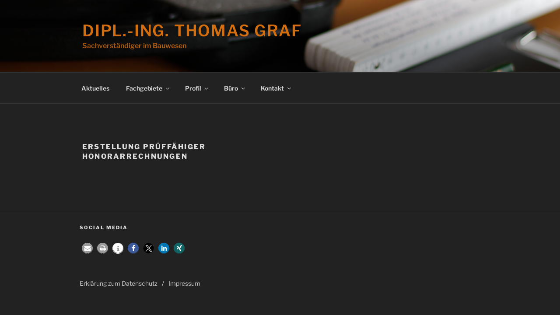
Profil (197, 88)
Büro (235, 88)
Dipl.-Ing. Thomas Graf (192, 30)
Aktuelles (95, 88)
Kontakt (276, 88)
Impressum (184, 283)
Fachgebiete (148, 88)
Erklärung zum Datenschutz (119, 283)
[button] (87, 248)
